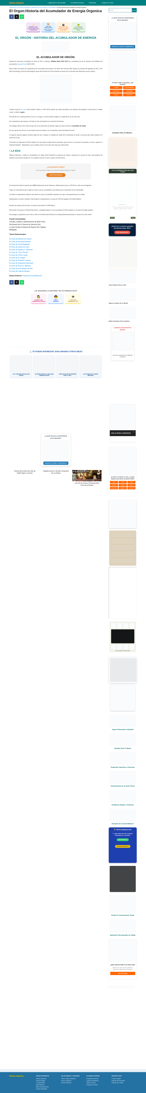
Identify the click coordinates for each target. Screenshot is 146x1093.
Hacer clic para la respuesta (56, 463)
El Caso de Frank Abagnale (19, 244)
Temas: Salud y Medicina (68, 1078)
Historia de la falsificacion (32, 276)
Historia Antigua (40, 1080)
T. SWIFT (131, 482)
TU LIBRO (116, 87)
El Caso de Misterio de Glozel (20, 239)
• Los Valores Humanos (77, 2)
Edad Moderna (40, 1085)
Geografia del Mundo (92, 1078)
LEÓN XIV (131, 485)
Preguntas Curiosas (92, 1085)
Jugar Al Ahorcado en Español (123, 729)
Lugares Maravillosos (92, 1080)
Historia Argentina (41, 1078)
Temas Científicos (66, 1080)
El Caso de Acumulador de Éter (21, 268)
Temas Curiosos (91, 1082)
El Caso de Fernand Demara (20, 242)
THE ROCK (114, 485)
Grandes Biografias (41, 1089)
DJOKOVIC (131, 488)
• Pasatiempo (92, 2)
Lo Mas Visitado (116, 1078)
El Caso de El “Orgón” (17, 258)
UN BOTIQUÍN (129, 91)
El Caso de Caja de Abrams (19, 271)
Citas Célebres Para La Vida (117, 285)
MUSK (123, 482)
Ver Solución (122, 973)
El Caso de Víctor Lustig (18, 255)
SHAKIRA (123, 488)
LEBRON (122, 485)
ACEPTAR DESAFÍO (56, 175)
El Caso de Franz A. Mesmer (20, 266)
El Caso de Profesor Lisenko (20, 260)
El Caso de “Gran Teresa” (18, 252)
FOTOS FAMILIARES (129, 87)
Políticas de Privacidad (118, 1080)
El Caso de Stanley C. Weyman (21, 250)
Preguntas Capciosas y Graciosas (123, 767)
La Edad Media (40, 1082)
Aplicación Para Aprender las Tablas (123, 935)
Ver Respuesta (122, 232)
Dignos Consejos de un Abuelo (118, 303)
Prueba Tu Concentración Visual (122, 915)
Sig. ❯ (133, 217)
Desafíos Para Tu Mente (122, 748)
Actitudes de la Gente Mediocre (123, 824)
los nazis (23, 109)
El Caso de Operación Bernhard (21, 263)
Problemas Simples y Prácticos (123, 805)
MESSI (114, 482)
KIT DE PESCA (116, 91)
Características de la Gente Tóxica (123, 786)
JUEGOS (116, 94)
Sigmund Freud (22, 64)
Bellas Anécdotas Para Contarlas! (119, 321)
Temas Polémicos (66, 1082)
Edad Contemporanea (42, 1087)
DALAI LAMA (114, 488)
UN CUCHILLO (129, 94)
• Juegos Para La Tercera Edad (56, 2)
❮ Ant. (112, 217)
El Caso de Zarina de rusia (19, 247)
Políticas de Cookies (117, 1082)
